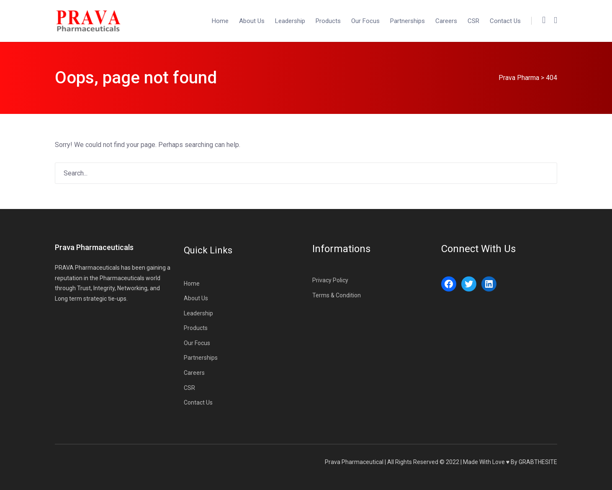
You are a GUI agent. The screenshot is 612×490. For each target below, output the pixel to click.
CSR (473, 21)
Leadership (290, 21)
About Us (252, 21)
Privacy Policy (330, 280)
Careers (446, 21)
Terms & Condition (336, 295)
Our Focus (365, 21)
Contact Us (505, 21)
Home (220, 21)
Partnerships (407, 21)
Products (328, 21)
